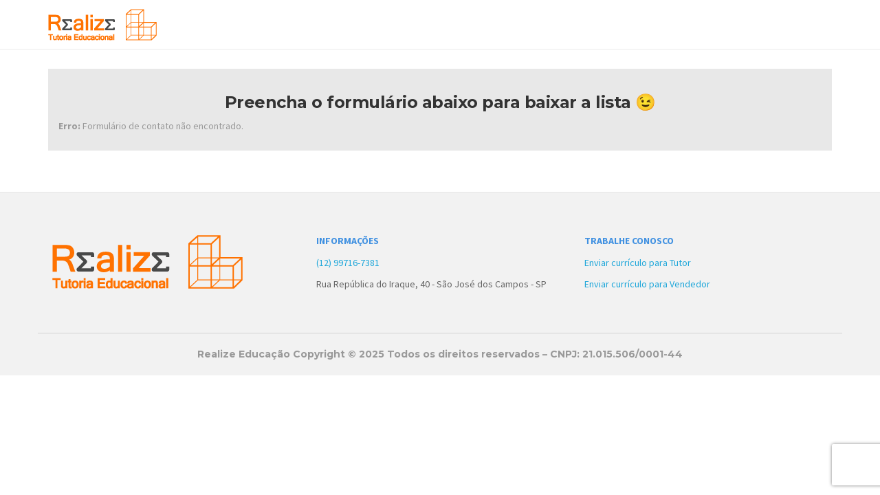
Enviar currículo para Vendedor (647, 284)
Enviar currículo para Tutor (637, 262)
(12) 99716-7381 (348, 262)
